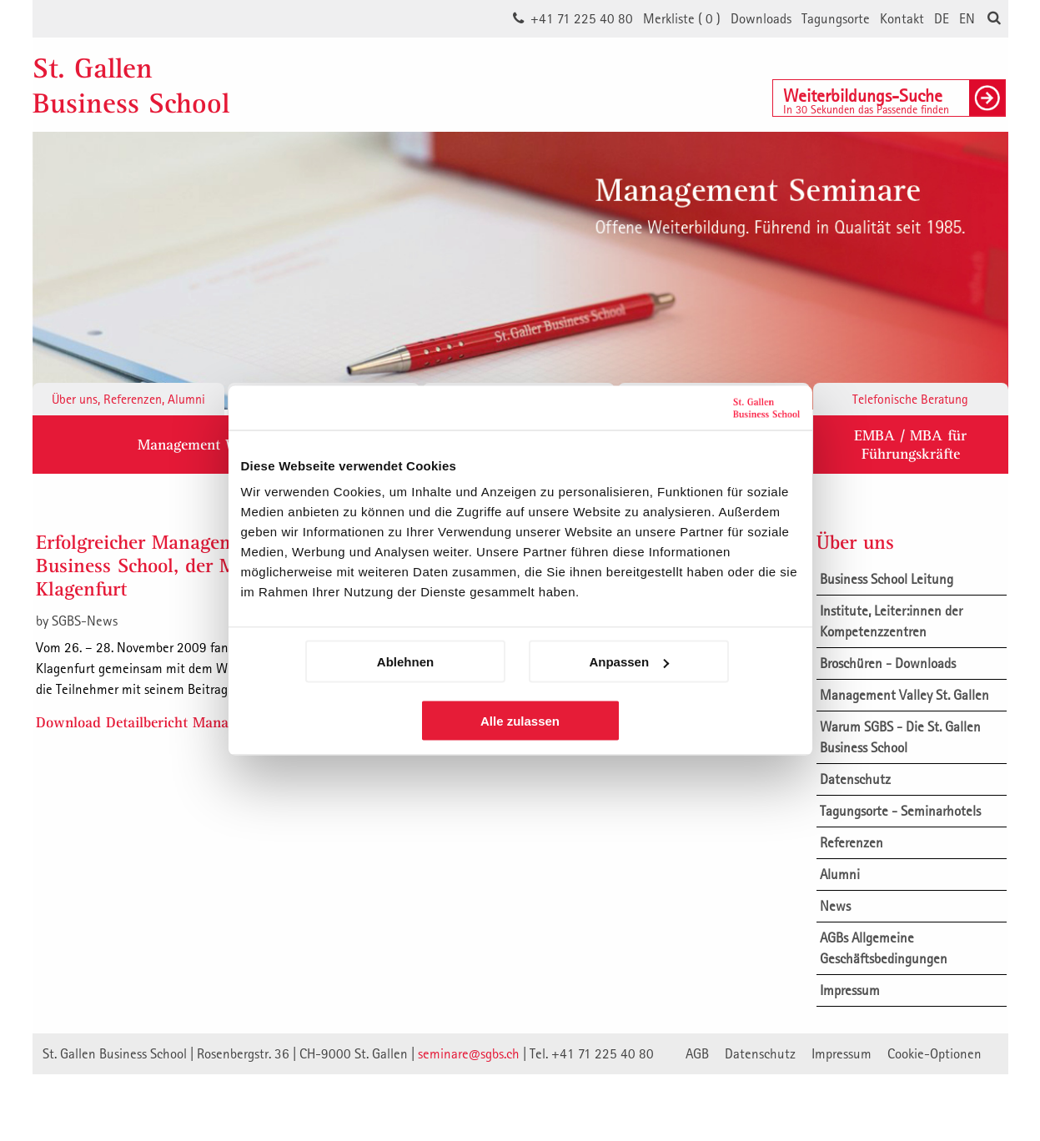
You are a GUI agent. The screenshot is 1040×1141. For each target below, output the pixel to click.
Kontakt (902, 18)
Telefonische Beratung (910, 398)
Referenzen (851, 842)
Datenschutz (855, 779)
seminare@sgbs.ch (469, 1053)
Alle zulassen (520, 721)
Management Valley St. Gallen (904, 694)
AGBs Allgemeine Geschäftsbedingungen (883, 948)
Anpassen (629, 662)
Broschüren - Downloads (888, 663)
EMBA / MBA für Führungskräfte (910, 444)
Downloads (761, 18)
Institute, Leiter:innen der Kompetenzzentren (891, 621)
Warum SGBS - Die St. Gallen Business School (900, 737)
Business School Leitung (886, 578)
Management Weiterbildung (226, 444)
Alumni (840, 874)
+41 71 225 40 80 (581, 18)
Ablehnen (405, 662)
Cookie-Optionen (934, 1053)
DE (941, 18)
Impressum (850, 990)
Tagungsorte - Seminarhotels (900, 810)
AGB (697, 1053)
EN (967, 18)
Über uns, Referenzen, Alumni (128, 398)
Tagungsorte (835, 18)
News (835, 905)
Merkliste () (682, 18)
